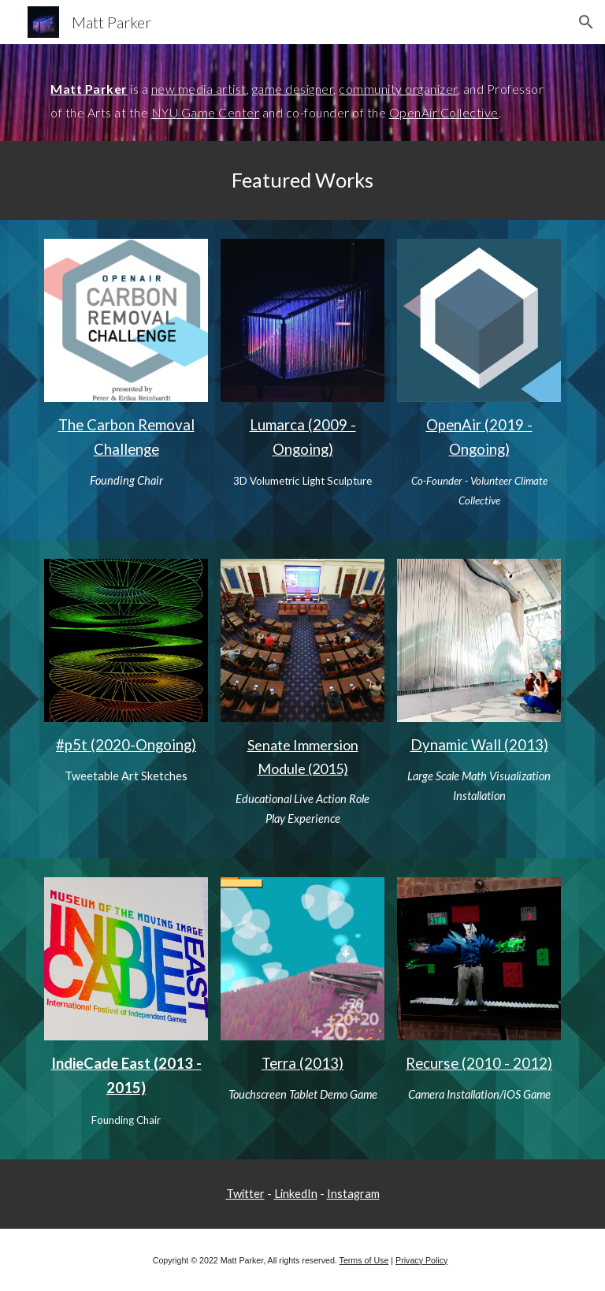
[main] (302, 92)
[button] (586, 22)
